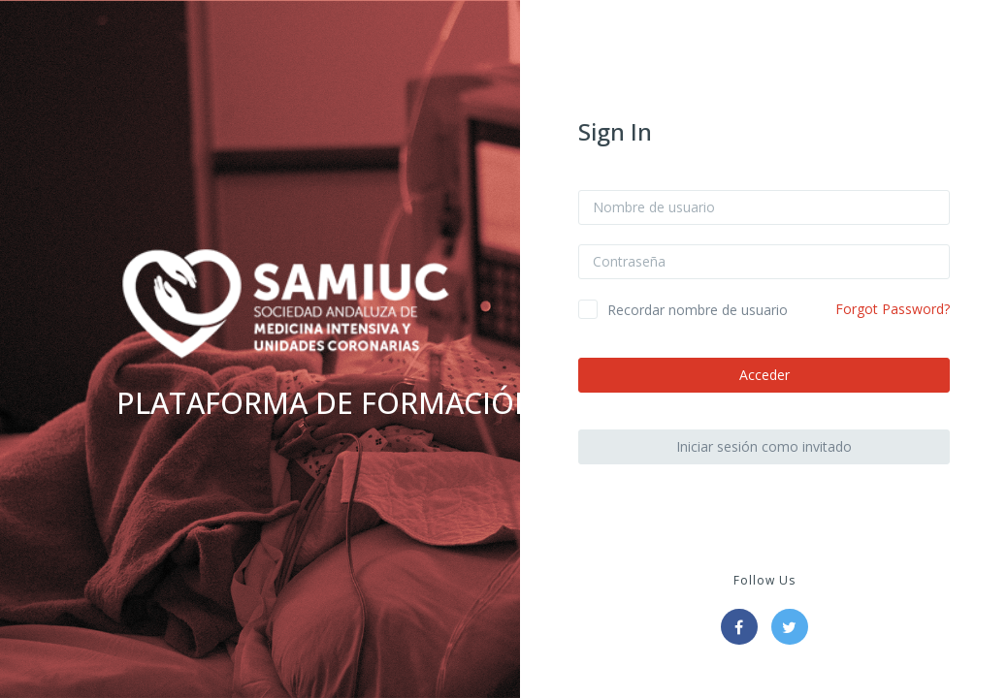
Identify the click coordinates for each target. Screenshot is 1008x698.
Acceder (764, 374)
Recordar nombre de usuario (697, 310)
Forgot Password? (892, 309)
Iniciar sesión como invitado (764, 446)
